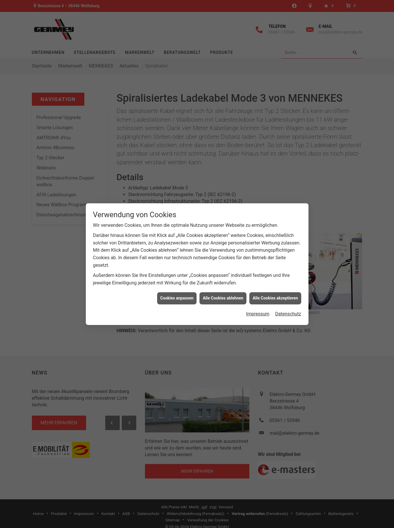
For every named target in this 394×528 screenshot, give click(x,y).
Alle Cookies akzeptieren (275, 298)
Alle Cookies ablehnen (223, 298)
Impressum (258, 314)
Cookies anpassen (177, 298)
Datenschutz (288, 314)
